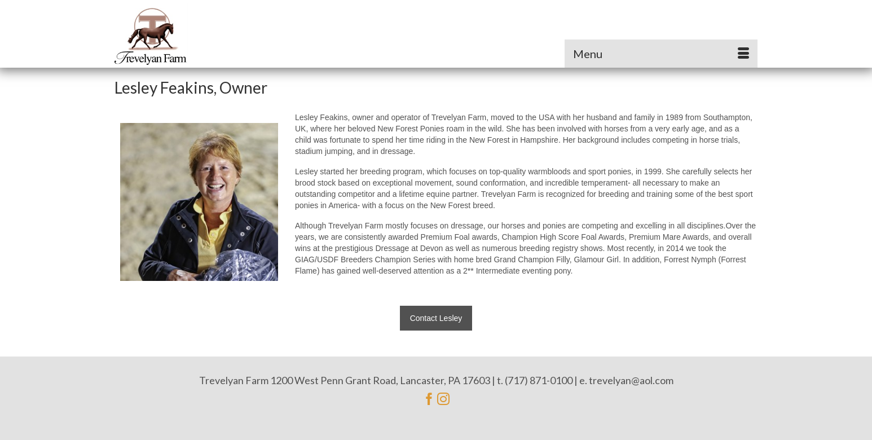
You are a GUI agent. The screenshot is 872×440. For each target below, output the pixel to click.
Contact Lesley (436, 318)
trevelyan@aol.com (631, 380)
